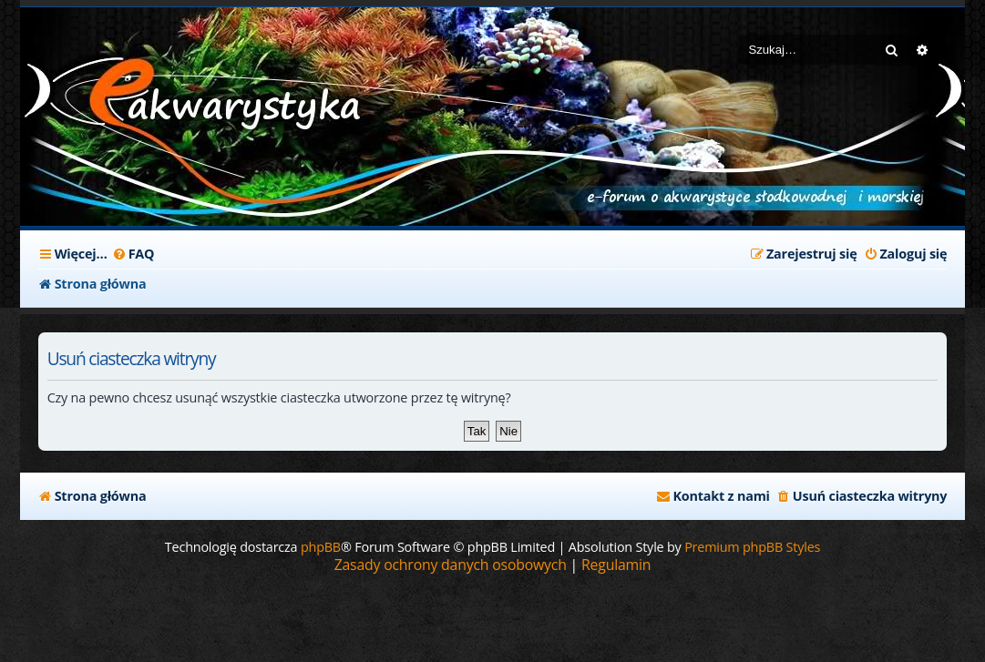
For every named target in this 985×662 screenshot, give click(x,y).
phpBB (321, 546)
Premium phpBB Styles (752, 546)
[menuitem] (133, 254)
